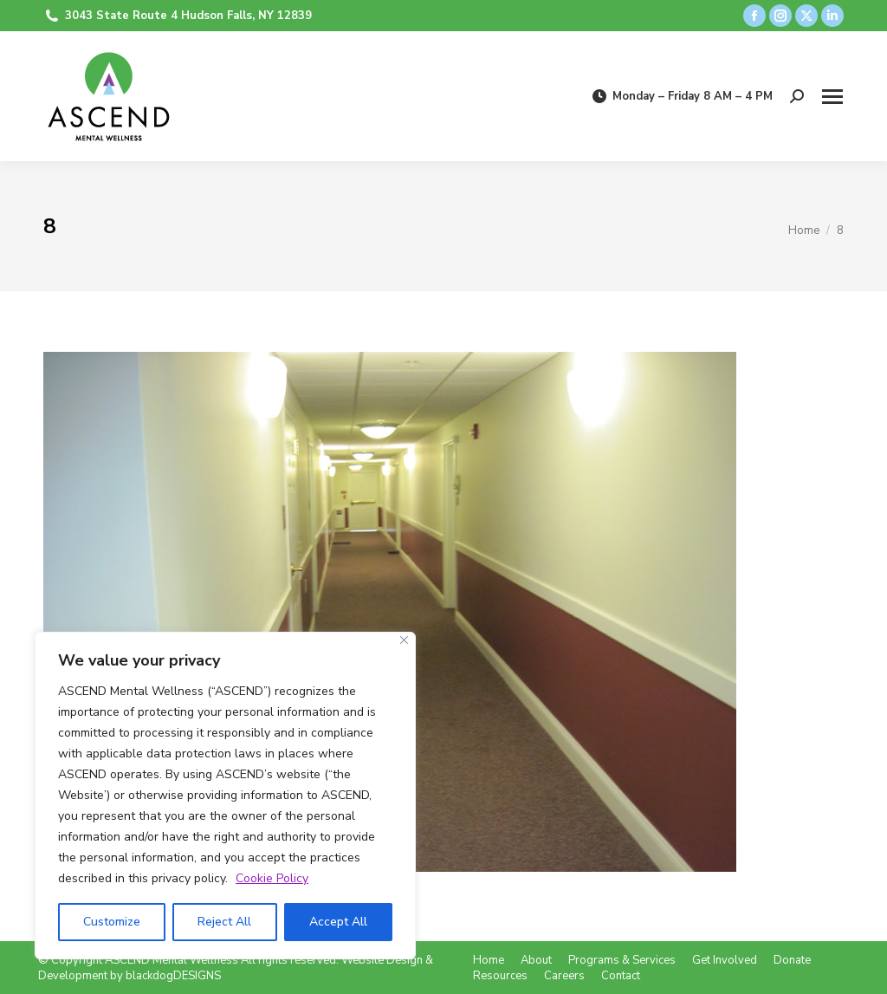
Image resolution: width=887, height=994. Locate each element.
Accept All (338, 921)
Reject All (224, 921)
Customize (111, 921)
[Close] (404, 640)
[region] (225, 795)
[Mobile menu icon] (832, 96)
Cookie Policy (272, 878)
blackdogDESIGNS (173, 976)
